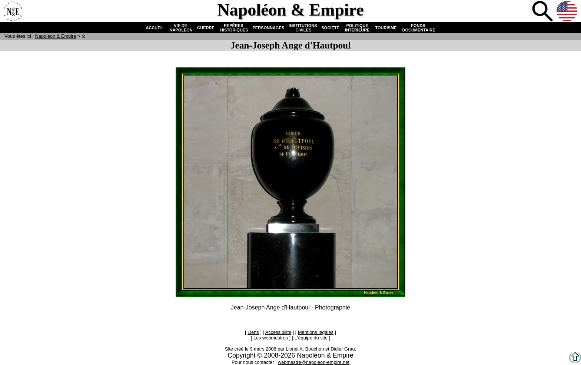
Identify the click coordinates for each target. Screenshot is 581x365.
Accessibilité (278, 332)
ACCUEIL (155, 28)
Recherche (543, 12)
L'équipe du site (311, 338)
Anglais (568, 12)
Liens (253, 332)
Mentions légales (315, 332)
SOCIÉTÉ (330, 28)
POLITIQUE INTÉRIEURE (357, 27)
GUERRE (206, 28)
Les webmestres (270, 338)
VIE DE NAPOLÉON (180, 27)
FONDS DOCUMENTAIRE (418, 27)
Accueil (12, 12)
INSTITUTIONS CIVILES (303, 27)
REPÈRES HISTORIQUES (233, 27)
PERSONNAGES (269, 28)
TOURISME (386, 28)
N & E (55, 36)
